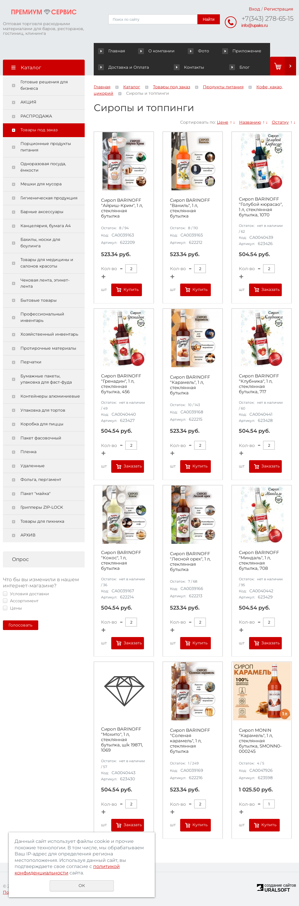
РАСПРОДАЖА (36, 116)
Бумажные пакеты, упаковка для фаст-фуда (46, 379)
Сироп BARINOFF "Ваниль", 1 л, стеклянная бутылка (190, 208)
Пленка (28, 451)
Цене (222, 122)
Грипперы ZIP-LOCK (41, 507)
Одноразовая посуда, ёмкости (43, 167)
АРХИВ (27, 535)
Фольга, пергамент (40, 479)
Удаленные (32, 465)
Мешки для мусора (41, 184)
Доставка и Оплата (123, 67)
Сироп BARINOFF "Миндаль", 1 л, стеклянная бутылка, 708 (259, 560)
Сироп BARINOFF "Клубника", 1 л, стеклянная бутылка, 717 (259, 383)
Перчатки (30, 362)
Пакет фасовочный (40, 438)
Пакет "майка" (35, 493)
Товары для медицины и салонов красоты (46, 263)
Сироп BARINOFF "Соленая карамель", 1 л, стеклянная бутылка (190, 741)
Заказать (270, 289)
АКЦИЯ (28, 102)
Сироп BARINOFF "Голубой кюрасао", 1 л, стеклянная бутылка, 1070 (261, 207)
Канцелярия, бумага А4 (45, 225)
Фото (199, 51)
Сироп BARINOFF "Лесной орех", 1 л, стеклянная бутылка (190, 561)
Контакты (189, 67)
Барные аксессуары (41, 211)
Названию (250, 122)
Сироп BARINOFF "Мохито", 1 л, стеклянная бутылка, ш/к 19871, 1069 (122, 739)
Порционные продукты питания (45, 147)
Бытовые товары (38, 300)
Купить (131, 289)
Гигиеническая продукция (48, 198)
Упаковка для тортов (42, 410)
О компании (157, 51)
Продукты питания (223, 86)
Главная (113, 51)
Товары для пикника (42, 521)
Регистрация (278, 9)
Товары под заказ (39, 129)
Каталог (131, 86)
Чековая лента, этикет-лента (44, 283)
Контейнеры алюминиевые (50, 396)
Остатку (280, 122)
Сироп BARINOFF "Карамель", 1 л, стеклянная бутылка (190, 385)
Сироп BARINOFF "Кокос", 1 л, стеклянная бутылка (121, 560)
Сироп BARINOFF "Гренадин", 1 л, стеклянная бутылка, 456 (121, 383)
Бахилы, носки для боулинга (40, 242)
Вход (254, 9)
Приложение (241, 51)
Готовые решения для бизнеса (44, 85)
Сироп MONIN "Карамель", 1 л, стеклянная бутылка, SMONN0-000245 (260, 741)
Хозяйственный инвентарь (49, 334)
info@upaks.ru (254, 25)
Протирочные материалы (48, 348)
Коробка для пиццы (41, 424)
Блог (239, 67)
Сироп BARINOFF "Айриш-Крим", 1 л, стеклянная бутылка (122, 208)
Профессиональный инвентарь (42, 317)
